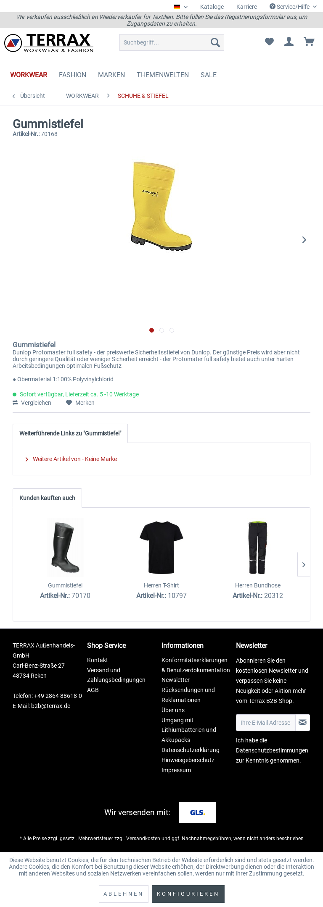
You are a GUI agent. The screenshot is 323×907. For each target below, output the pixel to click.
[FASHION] (72, 75)
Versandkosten (143, 838)
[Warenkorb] (309, 42)
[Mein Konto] (289, 42)
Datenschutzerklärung (191, 750)
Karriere (246, 6)
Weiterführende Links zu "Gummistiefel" (70, 433)
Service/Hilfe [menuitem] (290, 6)
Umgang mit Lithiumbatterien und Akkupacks (189, 730)
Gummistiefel (65, 585)
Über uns (173, 710)
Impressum (176, 770)
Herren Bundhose (258, 585)
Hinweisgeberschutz (188, 760)
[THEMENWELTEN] (163, 75)
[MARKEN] (111, 75)
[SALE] (208, 75)
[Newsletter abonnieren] (302, 722)
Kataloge (212, 6)
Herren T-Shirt (161, 585)
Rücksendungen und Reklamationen (188, 695)
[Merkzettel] (269, 42)
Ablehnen (123, 894)
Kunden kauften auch (47, 498)
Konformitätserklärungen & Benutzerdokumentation (196, 665)
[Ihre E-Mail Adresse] (266, 722)
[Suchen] (215, 42)
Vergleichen (32, 402)
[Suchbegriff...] (172, 42)
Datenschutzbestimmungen (272, 750)
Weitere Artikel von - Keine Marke (71, 459)
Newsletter (176, 679)
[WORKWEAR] (28, 75)
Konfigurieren (188, 894)
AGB (93, 690)
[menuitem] (212, 7)
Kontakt (97, 660)
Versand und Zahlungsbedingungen (116, 675)
